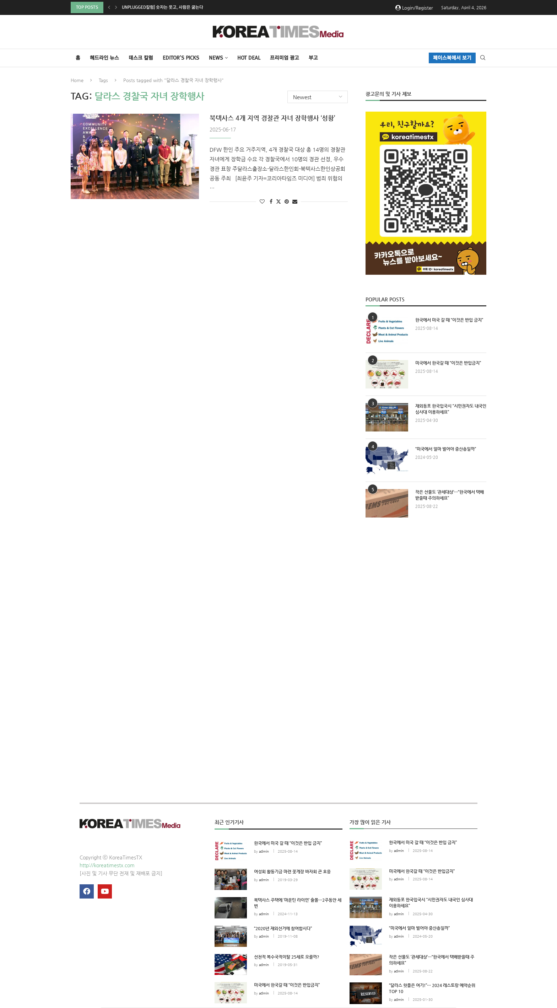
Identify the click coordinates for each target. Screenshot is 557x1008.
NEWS (216, 58)
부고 (313, 58)
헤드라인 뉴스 (104, 58)
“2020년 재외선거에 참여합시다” (283, 928)
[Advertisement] (426, 588)
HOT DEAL (248, 58)
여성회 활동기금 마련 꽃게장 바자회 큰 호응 (292, 871)
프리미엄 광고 (284, 58)
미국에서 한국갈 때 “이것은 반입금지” (448, 362)
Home (77, 80)
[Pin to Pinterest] (287, 201)
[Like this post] (262, 201)
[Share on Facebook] (271, 201)
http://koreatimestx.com (107, 865)
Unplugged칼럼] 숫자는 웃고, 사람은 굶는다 (162, 7)
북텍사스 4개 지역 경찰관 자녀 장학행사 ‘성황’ (272, 118)
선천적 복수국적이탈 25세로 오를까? (286, 956)
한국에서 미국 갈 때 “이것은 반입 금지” (449, 319)
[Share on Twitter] (278, 201)
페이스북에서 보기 (452, 58)
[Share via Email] (294, 201)
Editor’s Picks (181, 58)
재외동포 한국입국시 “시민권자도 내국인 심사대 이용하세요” (450, 408)
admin (264, 851)
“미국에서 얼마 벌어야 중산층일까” (445, 448)
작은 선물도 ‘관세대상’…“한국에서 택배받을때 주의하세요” (449, 494)
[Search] (482, 58)
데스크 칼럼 (141, 58)
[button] (109, 7)
